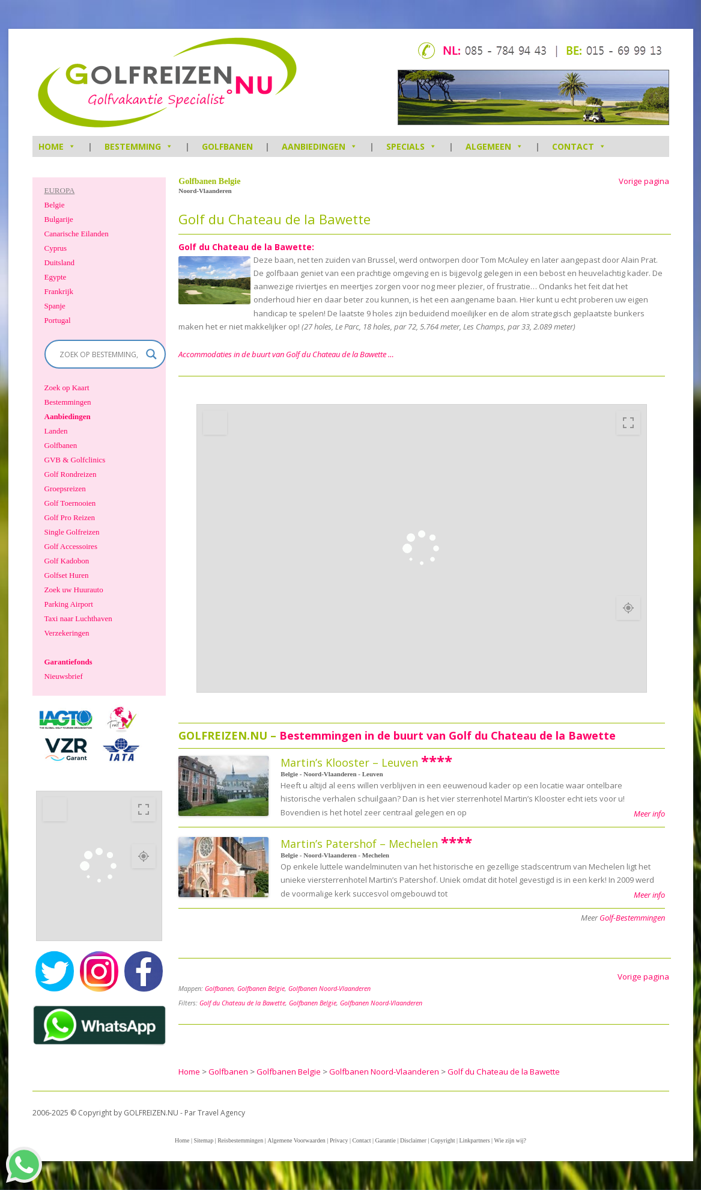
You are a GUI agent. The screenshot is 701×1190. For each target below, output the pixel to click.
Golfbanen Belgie (261, 988)
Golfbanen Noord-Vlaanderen (329, 988)
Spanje (54, 305)
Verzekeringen (67, 632)
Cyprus (55, 248)
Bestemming (139, 146)
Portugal (57, 320)
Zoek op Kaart (67, 387)
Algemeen (494, 146)
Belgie (54, 204)
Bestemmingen (67, 401)
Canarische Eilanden (76, 233)
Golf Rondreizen (70, 474)
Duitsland (59, 262)
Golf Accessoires (70, 546)
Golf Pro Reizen (69, 517)
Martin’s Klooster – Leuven (349, 762)
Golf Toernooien (70, 503)
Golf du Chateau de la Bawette (242, 1003)
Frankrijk (58, 291)
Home (182, 1140)
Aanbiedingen (319, 146)
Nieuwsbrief (63, 676)
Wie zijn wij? (510, 1140)
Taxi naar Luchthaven (78, 618)
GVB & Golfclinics (75, 459)
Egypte (55, 276)
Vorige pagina (644, 181)
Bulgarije (58, 219)
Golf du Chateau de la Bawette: (246, 247)
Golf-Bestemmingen (632, 917)
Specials (411, 146)
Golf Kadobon (67, 560)
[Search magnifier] (151, 354)
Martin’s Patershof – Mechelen (359, 843)
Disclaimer (413, 1140)
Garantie (385, 1140)
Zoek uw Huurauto (73, 589)
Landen (56, 430)
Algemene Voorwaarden (296, 1140)
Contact (579, 146)
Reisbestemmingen (240, 1140)
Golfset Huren (66, 575)
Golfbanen (227, 146)
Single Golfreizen (72, 531)
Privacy (339, 1140)
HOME (57, 146)
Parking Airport (68, 604)
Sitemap (203, 1140)
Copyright (443, 1140)
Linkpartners (474, 1140)
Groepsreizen (65, 488)
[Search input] (100, 354)
